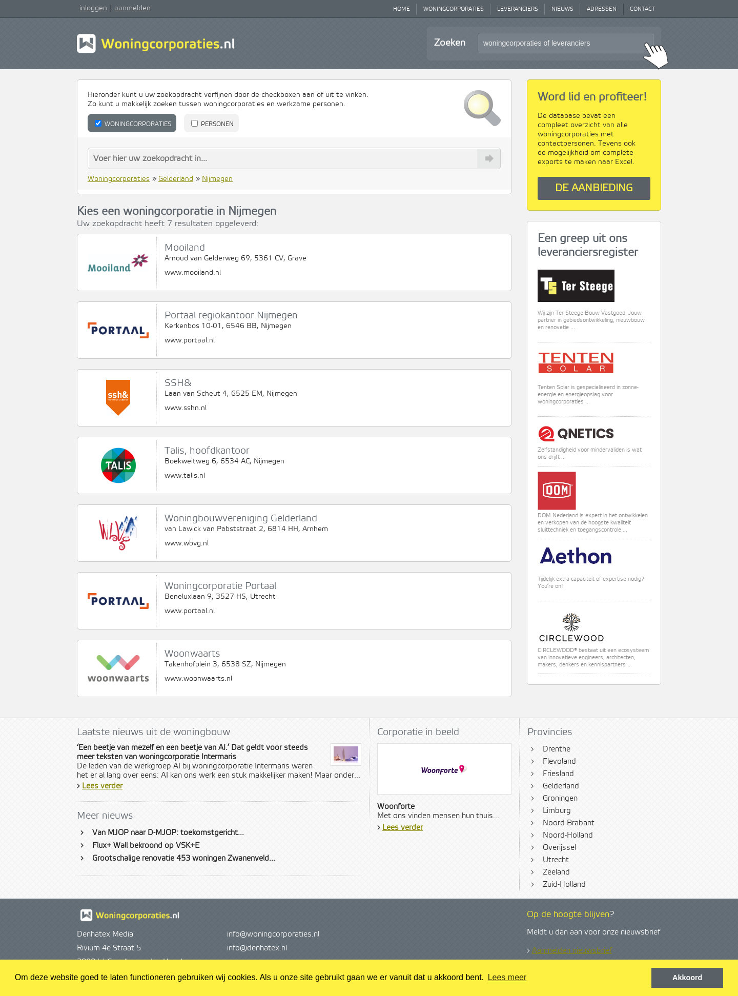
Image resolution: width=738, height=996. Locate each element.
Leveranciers (517, 9)
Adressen (602, 9)
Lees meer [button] (507, 977)
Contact (642, 9)
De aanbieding (594, 188)
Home (401, 9)
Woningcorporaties (453, 9)
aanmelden (132, 8)
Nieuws (562, 9)
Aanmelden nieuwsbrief (572, 951)
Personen (212, 124)
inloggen (93, 8)
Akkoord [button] (687, 977)
